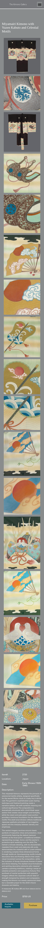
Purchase (33, 905)
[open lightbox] (22, 56)
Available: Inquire (9, 905)
